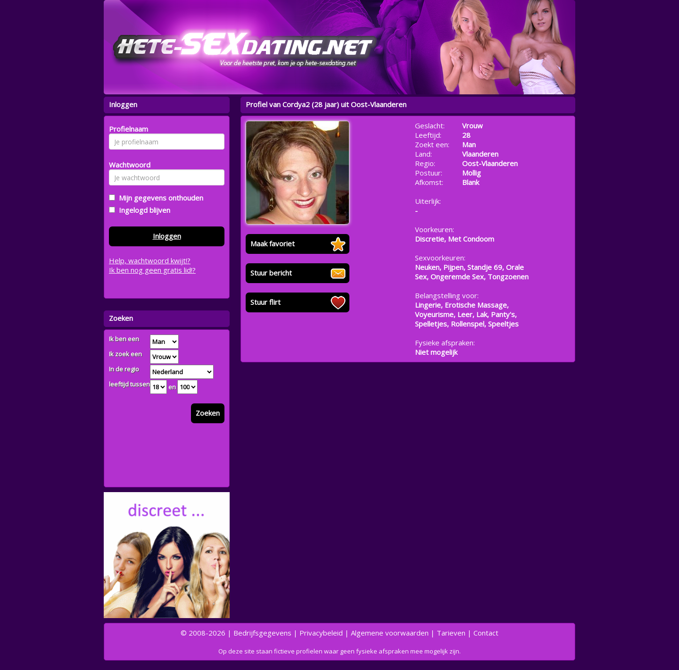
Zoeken (208, 413)
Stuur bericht (271, 272)
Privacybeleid (321, 632)
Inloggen (167, 236)
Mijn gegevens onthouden (159, 197)
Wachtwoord (127, 164)
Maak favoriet (272, 243)
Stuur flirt (265, 302)
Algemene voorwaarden (390, 632)
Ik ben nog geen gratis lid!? (152, 270)
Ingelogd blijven (142, 210)
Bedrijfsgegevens (262, 632)
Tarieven (451, 632)
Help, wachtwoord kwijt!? (149, 260)
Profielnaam (127, 129)
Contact (485, 632)
